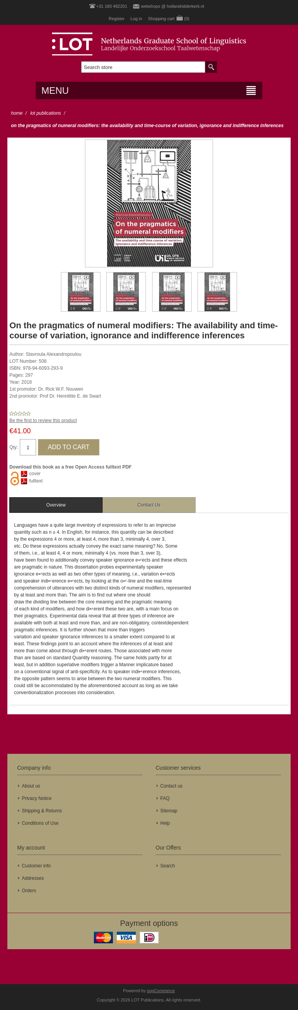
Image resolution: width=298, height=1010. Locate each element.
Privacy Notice (37, 798)
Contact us (171, 786)
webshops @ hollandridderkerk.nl (172, 6)
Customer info (36, 866)
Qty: (13, 447)
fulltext (36, 481)
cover (34, 473)
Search (167, 866)
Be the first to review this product (43, 420)
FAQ (165, 798)
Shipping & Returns (42, 811)
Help (165, 823)
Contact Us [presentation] (148, 505)
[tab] (55, 505)
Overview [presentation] (56, 505)
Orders (29, 890)
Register (117, 18)
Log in (136, 18)
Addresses (33, 878)
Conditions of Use (40, 823)
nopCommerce (161, 990)
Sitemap (168, 811)
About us (31, 786)
